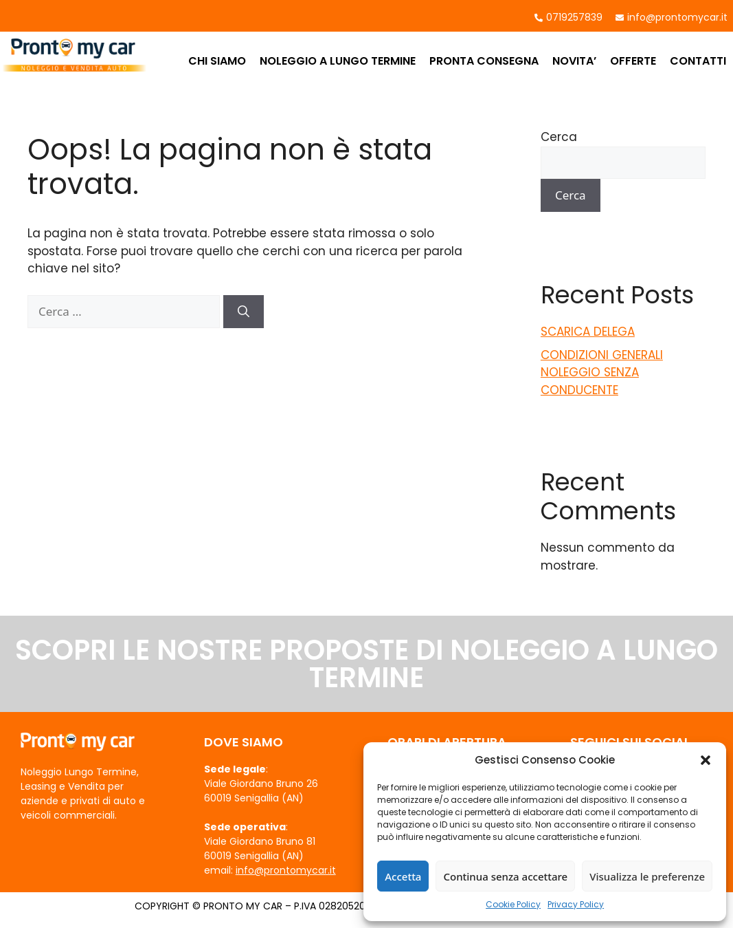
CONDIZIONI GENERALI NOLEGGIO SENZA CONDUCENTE (602, 372)
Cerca (559, 137)
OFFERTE (633, 61)
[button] (705, 760)
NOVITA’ (574, 61)
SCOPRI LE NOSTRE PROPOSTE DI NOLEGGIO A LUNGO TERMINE (366, 664)
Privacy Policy (576, 904)
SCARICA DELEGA (588, 331)
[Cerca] (243, 311)
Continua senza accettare (505, 876)
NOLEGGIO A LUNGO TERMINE (338, 61)
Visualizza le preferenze (647, 876)
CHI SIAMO (217, 61)
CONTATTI (698, 61)
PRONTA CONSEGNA (484, 61)
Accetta (403, 876)
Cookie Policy (513, 904)
